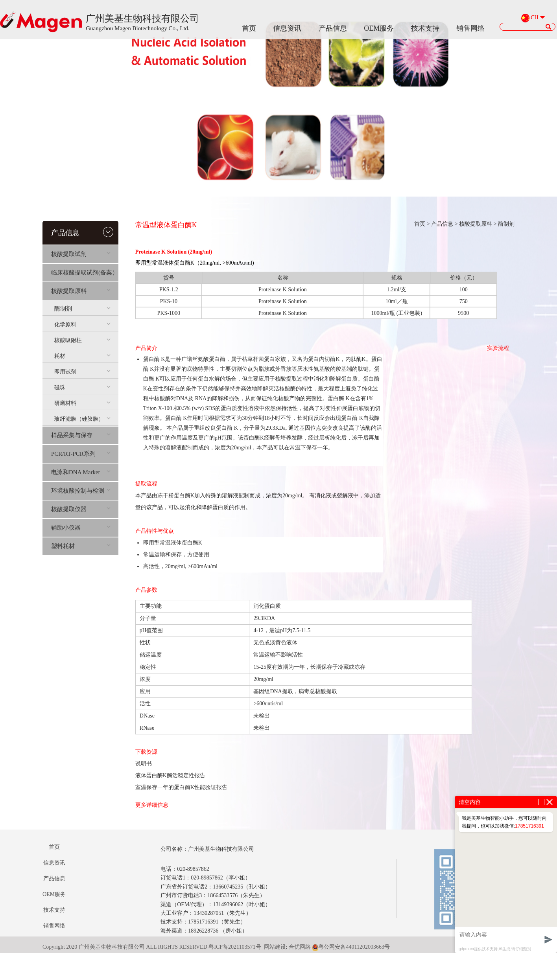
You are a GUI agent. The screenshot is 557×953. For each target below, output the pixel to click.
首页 (249, 28)
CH (534, 18)
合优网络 (300, 947)
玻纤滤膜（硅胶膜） (82, 419)
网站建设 (275, 947)
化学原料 (82, 324)
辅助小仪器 (81, 527)
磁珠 (82, 387)
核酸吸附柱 (82, 340)
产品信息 (333, 28)
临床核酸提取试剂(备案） (84, 272)
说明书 (143, 764)
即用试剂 (82, 372)
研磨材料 (82, 403)
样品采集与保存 (81, 435)
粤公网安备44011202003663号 (350, 947)
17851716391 (529, 826)
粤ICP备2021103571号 (234, 947)
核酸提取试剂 (81, 254)
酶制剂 (82, 308)
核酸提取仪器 (81, 509)
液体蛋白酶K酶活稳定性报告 (170, 775)
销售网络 (470, 28)
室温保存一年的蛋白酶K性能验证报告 (181, 787)
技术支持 (425, 28)
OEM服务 (379, 28)
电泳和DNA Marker (81, 472)
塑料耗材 (81, 546)
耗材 (82, 356)
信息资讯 (287, 28)
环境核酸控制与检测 (81, 491)
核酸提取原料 (81, 291)
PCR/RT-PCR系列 (81, 454)
